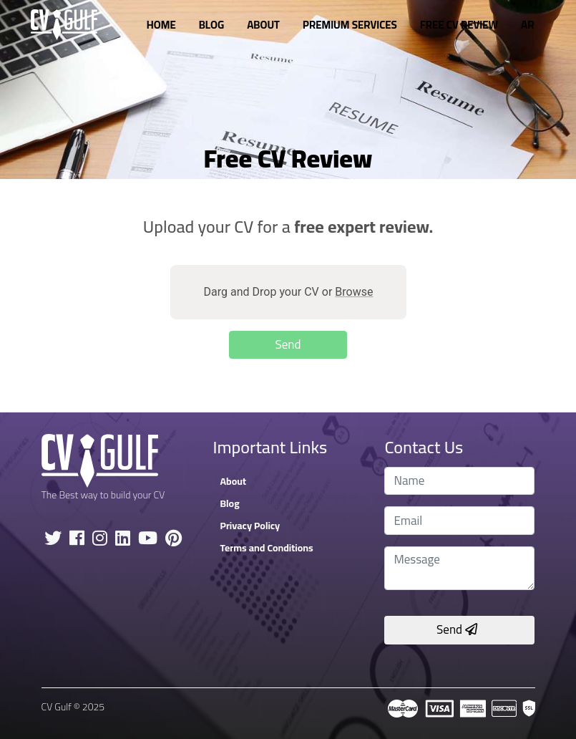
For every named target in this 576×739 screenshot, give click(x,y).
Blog (211, 24)
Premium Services (350, 24)
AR (527, 24)
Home (161, 24)
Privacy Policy (250, 525)
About (263, 24)
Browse (354, 292)
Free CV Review (459, 24)
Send (456, 629)
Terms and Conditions (266, 547)
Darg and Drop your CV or (288, 292)
